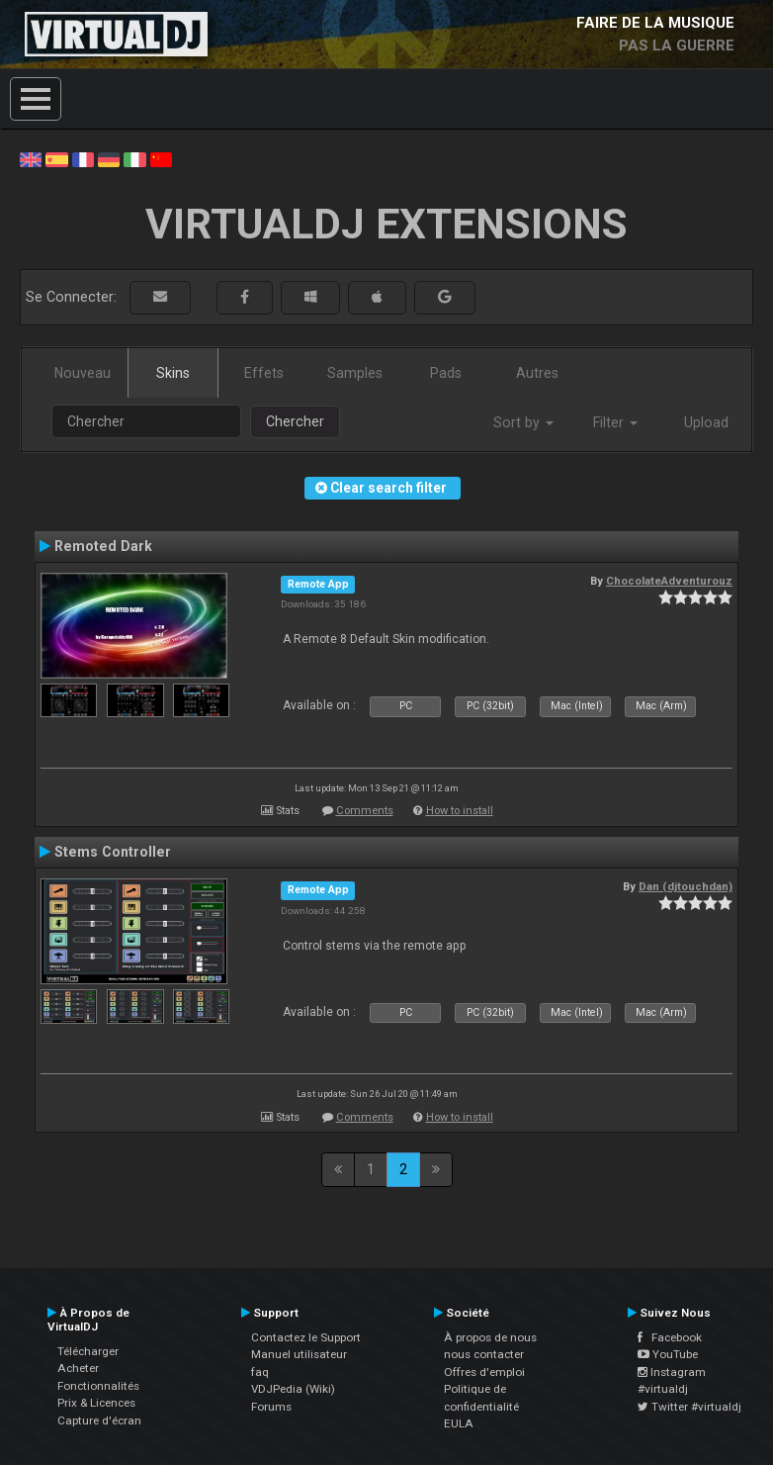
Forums (271, 1407)
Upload (706, 422)
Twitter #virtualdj (689, 1407)
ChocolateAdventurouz (669, 581)
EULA (458, 1423)
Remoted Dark (103, 546)
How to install (459, 810)
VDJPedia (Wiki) (293, 1389)
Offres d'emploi (484, 1372)
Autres (537, 373)
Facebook (670, 1337)
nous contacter (484, 1354)
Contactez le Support (306, 1337)
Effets (264, 373)
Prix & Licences (96, 1403)
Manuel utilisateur (299, 1354)
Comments (364, 810)
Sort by (523, 422)
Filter (615, 422)
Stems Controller (112, 852)
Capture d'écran (99, 1420)
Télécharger (88, 1351)
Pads (446, 373)
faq (260, 1372)
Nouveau (82, 373)
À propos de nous (490, 1337)
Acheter (78, 1368)
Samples (355, 373)
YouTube (668, 1354)
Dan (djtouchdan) (685, 886)
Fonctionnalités (98, 1386)
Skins (173, 373)
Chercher (295, 421)
